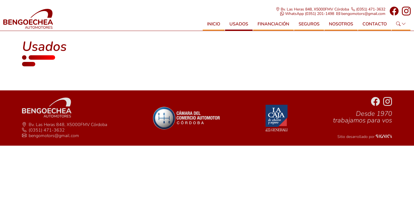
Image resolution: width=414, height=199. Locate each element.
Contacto (374, 24)
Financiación (273, 24)
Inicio (213, 24)
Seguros (309, 24)
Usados (238, 24)
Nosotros (341, 24)
